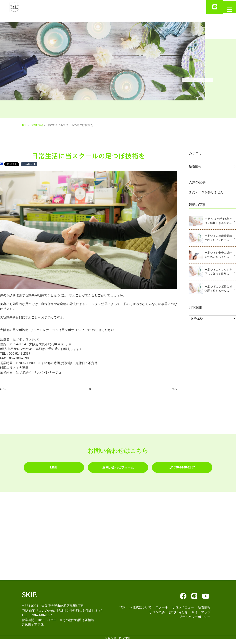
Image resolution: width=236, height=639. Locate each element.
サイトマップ (201, 609)
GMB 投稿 (37, 125)
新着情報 (195, 166)
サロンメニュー (183, 605)
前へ (3, 388)
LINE (53, 466)
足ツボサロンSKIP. (119, 635)
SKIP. (30, 592)
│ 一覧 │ (88, 388)
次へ (174, 388)
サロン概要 (157, 609)
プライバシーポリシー (194, 614)
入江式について (140, 605)
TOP (24, 125)
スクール (161, 605)
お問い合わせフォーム (118, 466)
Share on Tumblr (29, 164)
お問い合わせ (178, 609)
